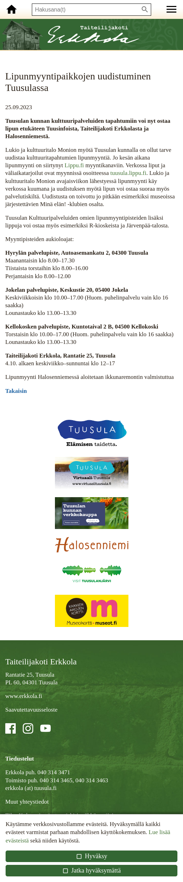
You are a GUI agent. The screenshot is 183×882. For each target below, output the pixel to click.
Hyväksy (91, 856)
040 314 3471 (53, 772)
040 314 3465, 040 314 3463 (74, 780)
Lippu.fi (74, 165)
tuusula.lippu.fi (127, 173)
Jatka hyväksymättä (91, 870)
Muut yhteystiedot (27, 801)
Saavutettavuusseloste (31, 709)
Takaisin (16, 391)
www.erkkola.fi (23, 696)
